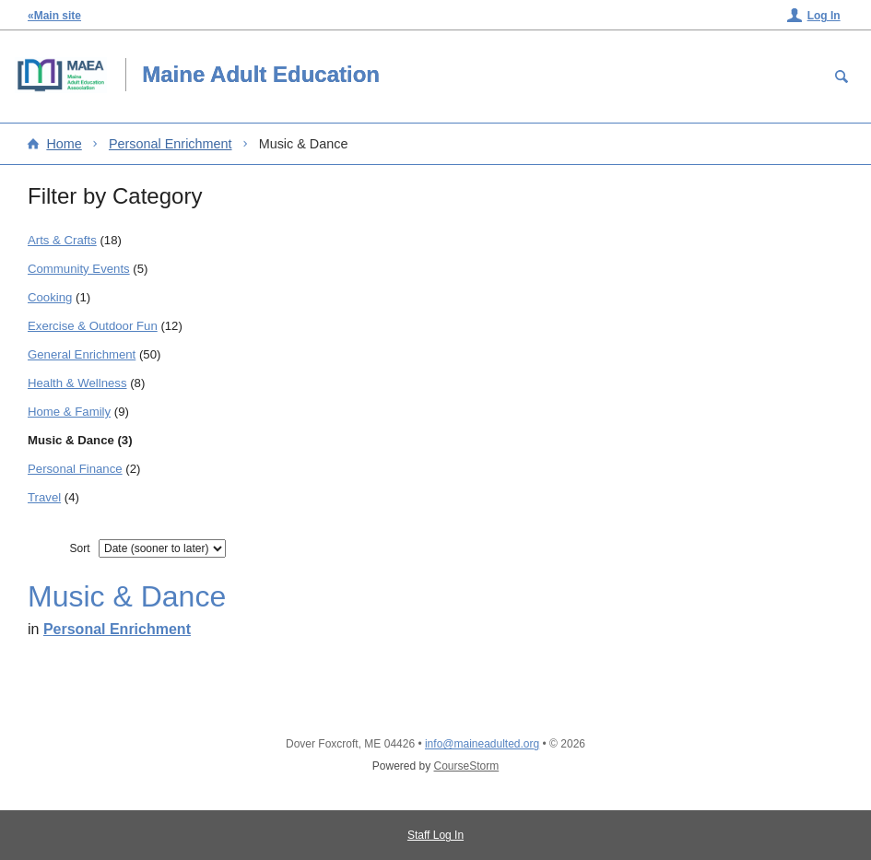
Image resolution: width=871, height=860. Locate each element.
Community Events (79, 269)
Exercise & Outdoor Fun (93, 326)
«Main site (54, 15)
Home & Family (69, 411)
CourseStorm (467, 766)
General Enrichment (81, 354)
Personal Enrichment (170, 143)
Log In (824, 15)
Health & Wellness (77, 383)
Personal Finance (75, 469)
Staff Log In (435, 835)
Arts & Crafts (62, 240)
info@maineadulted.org (482, 743)
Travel (44, 497)
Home (63, 143)
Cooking (50, 297)
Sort (79, 548)
